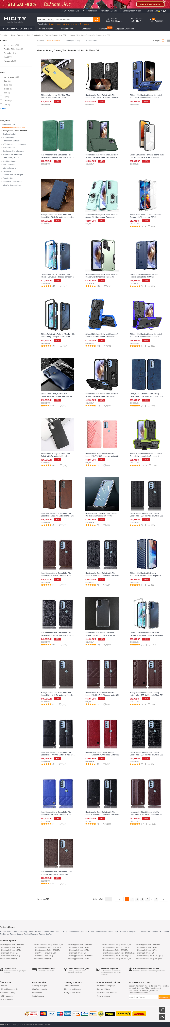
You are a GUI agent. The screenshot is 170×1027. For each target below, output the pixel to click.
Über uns (3, 986)
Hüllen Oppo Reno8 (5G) (43, 956)
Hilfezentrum (37, 993)
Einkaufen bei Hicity (7, 993)
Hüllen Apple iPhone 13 (145, 953)
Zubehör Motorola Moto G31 (55, 35)
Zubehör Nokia (101, 932)
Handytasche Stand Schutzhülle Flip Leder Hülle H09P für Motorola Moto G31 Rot (102, 754)
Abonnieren (164, 997)
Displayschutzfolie (9, 134)
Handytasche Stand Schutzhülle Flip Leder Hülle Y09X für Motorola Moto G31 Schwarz (102, 97)
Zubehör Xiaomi (48, 932)
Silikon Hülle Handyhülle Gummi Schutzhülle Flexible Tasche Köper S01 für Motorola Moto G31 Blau (146, 575)
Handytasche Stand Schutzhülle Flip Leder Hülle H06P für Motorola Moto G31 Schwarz (102, 814)
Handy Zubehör (17, 35)
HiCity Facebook (6, 996)
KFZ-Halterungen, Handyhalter (14, 144)
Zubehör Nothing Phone (129, 932)
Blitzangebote (67, 29)
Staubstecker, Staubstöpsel (13, 175)
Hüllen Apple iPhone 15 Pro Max (12, 944)
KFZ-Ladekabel (8, 165)
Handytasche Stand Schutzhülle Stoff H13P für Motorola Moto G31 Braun (56, 873)
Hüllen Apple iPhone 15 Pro (10, 947)
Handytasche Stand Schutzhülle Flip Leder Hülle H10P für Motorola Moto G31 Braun (146, 695)
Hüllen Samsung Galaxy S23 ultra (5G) (48, 944)
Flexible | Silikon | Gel (12, 49)
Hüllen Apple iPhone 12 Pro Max (80, 956)
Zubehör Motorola (34, 35)
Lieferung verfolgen (39, 986)
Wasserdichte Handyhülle (12, 154)
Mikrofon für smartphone (12, 185)
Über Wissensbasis (39, 989)
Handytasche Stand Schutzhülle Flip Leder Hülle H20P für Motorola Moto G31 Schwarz (146, 515)
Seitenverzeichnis (103, 996)
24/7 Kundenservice (71, 11)
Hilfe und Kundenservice (9, 989)
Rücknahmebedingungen (105, 986)
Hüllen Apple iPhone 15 (9, 953)
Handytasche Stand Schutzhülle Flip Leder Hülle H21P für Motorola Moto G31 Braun (58, 695)
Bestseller (86, 29)
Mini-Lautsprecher (9, 168)
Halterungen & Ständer (11, 141)
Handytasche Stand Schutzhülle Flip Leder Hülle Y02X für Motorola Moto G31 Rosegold (102, 456)
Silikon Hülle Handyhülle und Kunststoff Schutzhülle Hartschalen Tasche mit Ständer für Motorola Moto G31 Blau (101, 336)
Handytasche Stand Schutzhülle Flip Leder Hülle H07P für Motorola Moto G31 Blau (58, 814)
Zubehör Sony (61, 932)
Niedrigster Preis (73, 41)
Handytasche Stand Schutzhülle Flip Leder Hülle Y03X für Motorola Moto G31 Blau (146, 396)
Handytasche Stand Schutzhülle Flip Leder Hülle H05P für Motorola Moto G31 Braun (146, 814)
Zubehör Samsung (20, 932)
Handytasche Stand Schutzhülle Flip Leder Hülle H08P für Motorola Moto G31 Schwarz (146, 754)
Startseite (3, 35)
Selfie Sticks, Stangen (11, 158)
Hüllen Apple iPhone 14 (77, 953)
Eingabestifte (8, 178)
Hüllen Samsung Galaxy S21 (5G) (149, 959)
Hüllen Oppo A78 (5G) (42, 959)
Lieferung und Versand (72, 989)
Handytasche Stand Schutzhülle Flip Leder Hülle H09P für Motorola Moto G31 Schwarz (58, 754)
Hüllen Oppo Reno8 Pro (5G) (45, 953)
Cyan (6, 97)
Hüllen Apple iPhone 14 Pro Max (80, 944)
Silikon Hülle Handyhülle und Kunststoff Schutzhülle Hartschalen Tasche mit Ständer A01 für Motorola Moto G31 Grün (146, 456)
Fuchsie (7, 101)
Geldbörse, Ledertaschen (12, 182)
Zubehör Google (16, 934)
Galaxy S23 (85, 24)
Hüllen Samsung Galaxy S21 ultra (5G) (116, 959)
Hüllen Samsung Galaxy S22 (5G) (115, 950)
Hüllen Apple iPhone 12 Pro (78, 959)
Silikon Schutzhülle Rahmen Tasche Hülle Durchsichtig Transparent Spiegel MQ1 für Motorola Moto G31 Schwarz (147, 157)
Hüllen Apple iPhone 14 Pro (78, 947)
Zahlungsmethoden (71, 986)
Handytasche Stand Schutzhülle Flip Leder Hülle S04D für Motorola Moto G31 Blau (58, 217)
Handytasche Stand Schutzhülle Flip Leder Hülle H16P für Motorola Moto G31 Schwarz (58, 635)
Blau (5, 81)
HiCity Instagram (6, 999)
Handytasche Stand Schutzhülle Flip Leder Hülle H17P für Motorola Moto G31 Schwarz (102, 575)
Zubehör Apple (5, 932)
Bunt (5, 93)
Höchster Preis (92, 41)
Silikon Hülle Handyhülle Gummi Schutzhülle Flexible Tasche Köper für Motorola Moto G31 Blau (56, 396)
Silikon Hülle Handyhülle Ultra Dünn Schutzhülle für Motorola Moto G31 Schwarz (55, 456)
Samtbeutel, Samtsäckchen (13, 151)
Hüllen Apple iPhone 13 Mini (146, 950)
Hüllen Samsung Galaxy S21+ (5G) (149, 956)
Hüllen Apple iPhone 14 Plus (78, 950)
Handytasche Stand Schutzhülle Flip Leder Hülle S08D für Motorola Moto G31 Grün (58, 157)
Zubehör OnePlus (45, 934)
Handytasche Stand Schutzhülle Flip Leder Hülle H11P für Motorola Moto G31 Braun (102, 695)
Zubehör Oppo (73, 932)
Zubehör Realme (87, 932)
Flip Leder (7, 53)
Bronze (6, 89)
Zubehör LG (156, 932)
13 (156, 899)
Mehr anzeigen (9, 45)
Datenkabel (7, 171)
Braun (6, 85)
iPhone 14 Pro (55, 24)
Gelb (5, 105)
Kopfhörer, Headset (10, 161)
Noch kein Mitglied (103, 989)
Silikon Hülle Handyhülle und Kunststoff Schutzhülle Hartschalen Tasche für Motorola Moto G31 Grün (101, 276)
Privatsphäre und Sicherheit (106, 993)
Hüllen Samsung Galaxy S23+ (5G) (47, 947)
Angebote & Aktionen (124, 29)
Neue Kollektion (46, 29)
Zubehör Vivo (113, 932)
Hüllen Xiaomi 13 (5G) (8, 959)
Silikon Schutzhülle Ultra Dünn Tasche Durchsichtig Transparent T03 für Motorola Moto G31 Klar (100, 515)
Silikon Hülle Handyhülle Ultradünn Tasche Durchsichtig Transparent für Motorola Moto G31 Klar (100, 635)
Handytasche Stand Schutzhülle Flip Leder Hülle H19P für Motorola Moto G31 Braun (58, 575)
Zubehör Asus (145, 932)
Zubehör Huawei (34, 932)
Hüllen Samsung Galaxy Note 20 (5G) (116, 956)
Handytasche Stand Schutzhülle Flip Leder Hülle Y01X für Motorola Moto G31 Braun (57, 515)
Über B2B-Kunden (90, 11)
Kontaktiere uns (38, 996)
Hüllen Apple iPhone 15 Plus (10, 950)
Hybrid (6, 57)
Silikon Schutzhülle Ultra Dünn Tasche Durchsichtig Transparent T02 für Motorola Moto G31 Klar (145, 217)
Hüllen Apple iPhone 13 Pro (146, 947)
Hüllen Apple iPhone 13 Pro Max (148, 944)
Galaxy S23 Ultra (70, 24)
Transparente (9, 61)
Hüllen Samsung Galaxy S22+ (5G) (115, 947)
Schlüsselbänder (9, 148)
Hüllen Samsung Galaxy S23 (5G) (47, 950)
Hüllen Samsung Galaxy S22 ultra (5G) (116, 944)
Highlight (103, 29)
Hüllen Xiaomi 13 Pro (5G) (10, 956)
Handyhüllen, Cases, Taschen (15, 131)
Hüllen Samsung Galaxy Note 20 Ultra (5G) (118, 953)
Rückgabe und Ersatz (72, 993)
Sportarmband (8, 137)
